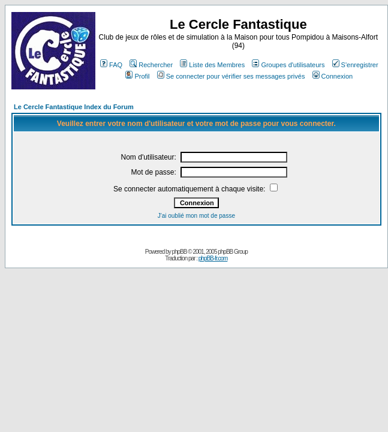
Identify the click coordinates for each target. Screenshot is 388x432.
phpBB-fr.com (213, 258)
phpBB (179, 251)
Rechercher (151, 64)
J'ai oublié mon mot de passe (196, 215)
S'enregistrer (355, 64)
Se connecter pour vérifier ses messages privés (231, 76)
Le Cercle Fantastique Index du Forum (74, 106)
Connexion (332, 76)
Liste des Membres (212, 64)
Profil (137, 76)
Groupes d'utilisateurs (288, 64)
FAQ (111, 64)
